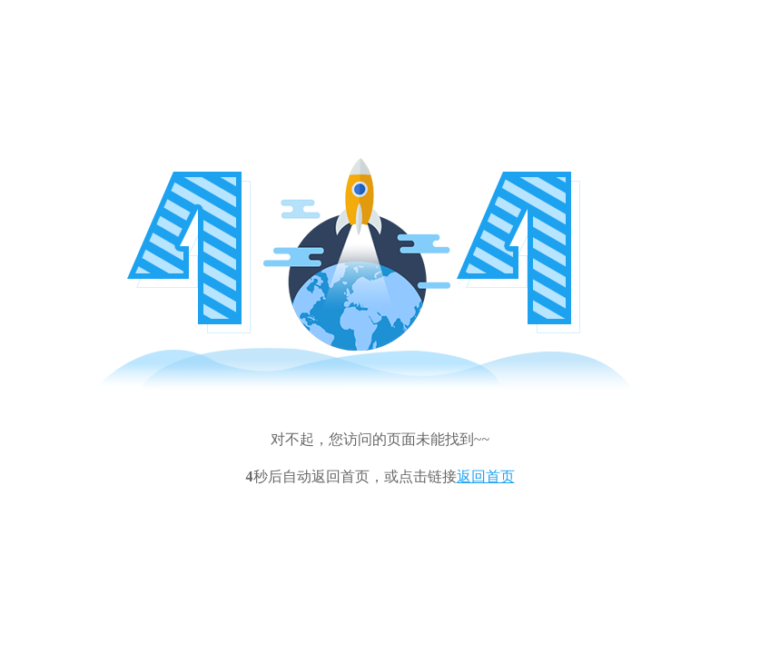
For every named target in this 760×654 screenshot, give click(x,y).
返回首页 (486, 476)
